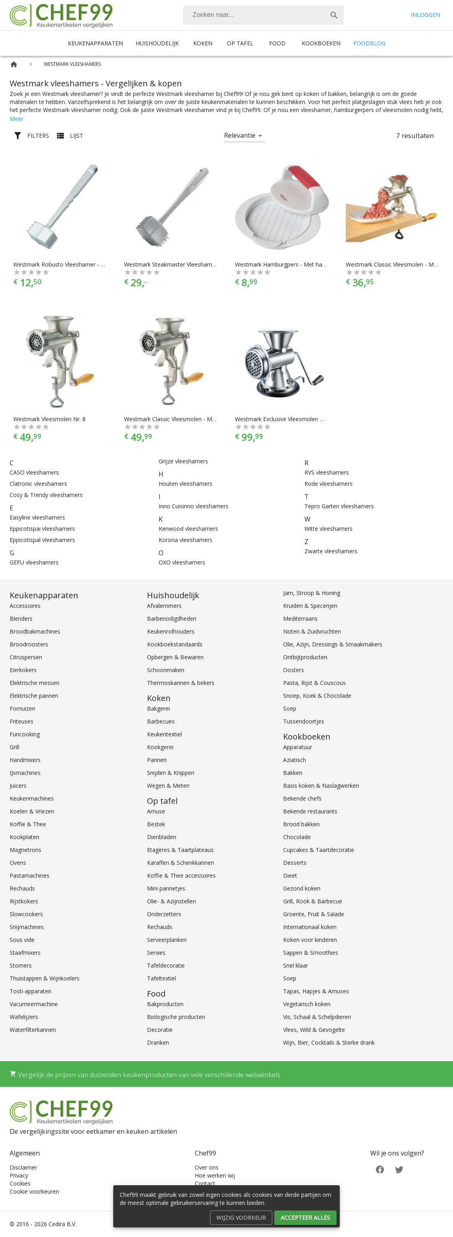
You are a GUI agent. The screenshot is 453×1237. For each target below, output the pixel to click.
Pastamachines (29, 875)
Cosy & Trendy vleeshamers (46, 495)
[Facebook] (380, 1169)
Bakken (292, 772)
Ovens (18, 862)
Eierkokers (23, 670)
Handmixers (25, 760)
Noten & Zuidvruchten (312, 631)
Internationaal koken (310, 927)
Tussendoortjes (303, 721)
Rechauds (22, 888)
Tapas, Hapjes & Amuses (316, 991)
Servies (156, 952)
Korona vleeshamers (185, 540)
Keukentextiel (164, 734)
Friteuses (21, 721)
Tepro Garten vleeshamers (339, 506)
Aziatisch (294, 760)
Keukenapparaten (95, 43)
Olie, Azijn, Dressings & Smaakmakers (332, 644)
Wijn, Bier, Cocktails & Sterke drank (329, 1042)
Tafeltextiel (161, 978)
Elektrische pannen (34, 695)
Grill (14, 747)
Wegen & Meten (168, 785)
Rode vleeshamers (328, 483)
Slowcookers (26, 914)
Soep (289, 708)
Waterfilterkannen (33, 1029)
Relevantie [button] (239, 135)
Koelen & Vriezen (32, 811)
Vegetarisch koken (307, 1004)
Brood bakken (301, 824)
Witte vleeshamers (328, 528)
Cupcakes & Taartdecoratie (318, 850)
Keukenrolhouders (170, 631)
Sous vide (22, 940)
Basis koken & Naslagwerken (321, 785)
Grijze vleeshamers (183, 461)
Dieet (290, 875)
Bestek (156, 824)
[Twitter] (399, 1169)
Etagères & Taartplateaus (180, 850)
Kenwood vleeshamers (188, 528)
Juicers (18, 785)
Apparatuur (297, 747)
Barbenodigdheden (171, 618)
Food (277, 43)
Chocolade (297, 837)
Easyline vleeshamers (37, 517)
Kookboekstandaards (174, 644)
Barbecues (161, 721)
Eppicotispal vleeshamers (42, 540)
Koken (202, 43)
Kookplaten (24, 837)
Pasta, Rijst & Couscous (314, 683)
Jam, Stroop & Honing (311, 593)
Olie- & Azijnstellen (171, 901)
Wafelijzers (24, 1017)
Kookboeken (321, 43)
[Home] (14, 64)
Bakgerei (158, 708)
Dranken (158, 1042)
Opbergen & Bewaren (175, 657)
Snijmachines (27, 927)
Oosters (293, 670)
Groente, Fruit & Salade (313, 914)
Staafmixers (25, 952)
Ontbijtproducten (305, 657)
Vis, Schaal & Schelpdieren (317, 1017)
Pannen (157, 760)
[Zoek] (334, 15)
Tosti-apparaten (30, 991)
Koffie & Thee (28, 824)
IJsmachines (25, 772)
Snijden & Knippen (170, 772)
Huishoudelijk (157, 43)
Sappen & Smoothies (310, 952)
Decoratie (160, 1029)
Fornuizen (22, 708)
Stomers (21, 965)
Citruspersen (26, 657)
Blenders (21, 618)
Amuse (156, 811)
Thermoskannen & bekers (180, 683)
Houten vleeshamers (185, 483)
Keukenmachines (32, 798)
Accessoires (25, 605)
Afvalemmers (164, 605)
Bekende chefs (302, 798)
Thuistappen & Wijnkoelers (45, 978)
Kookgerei (160, 747)
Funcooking (25, 734)
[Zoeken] (253, 15)
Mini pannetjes (166, 888)
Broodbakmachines (35, 631)
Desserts (294, 862)
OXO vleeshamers (182, 562)
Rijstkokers (24, 901)
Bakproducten (165, 1004)
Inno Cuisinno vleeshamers (194, 506)
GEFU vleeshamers (34, 562)
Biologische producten (176, 1017)
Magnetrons (25, 850)
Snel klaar (295, 965)
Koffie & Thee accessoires (181, 875)
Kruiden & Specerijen (310, 605)
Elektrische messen (34, 683)
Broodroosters (29, 644)
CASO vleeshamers (34, 472)
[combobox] (263, 15)
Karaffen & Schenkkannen (180, 862)
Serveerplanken (167, 940)
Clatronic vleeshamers (38, 483)
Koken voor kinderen (310, 940)
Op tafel (240, 43)
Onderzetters (164, 914)
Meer (16, 118)
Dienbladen (161, 837)
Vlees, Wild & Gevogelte (314, 1029)
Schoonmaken (165, 670)
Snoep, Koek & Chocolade (317, 695)
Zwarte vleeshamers (330, 551)
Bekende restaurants (310, 811)
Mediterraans (300, 618)
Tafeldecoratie (166, 965)
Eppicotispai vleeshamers (42, 528)
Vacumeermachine (34, 1004)
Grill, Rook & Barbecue (312, 901)
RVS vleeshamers (326, 472)
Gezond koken (301, 888)
